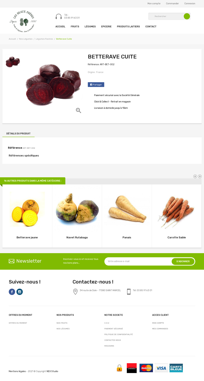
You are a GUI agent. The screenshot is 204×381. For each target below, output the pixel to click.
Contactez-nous (112, 340)
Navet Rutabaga (77, 237)
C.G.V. (106, 323)
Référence (15, 147)
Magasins (109, 346)
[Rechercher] (169, 16)
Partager (97, 84)
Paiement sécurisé (113, 329)
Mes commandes (160, 329)
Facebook (12, 292)
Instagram (19, 292)
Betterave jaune (27, 237)
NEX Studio (52, 371)
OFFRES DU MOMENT (18, 323)
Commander (172, 3)
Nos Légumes (63, 329)
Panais (127, 237)
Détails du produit (18, 133)
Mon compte (154, 3)
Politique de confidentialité (118, 334)
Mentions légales (17, 371)
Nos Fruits (62, 323)
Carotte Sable (177, 237)
